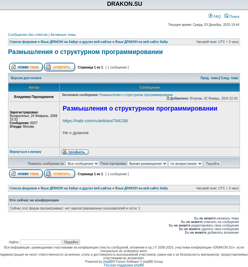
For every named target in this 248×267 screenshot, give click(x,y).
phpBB (108, 261)
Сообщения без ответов (27, 35)
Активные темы (63, 35)
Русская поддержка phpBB (124, 265)
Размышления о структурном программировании (85, 51)
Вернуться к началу (25, 152)
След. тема (229, 78)
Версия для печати (26, 78)
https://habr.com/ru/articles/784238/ (95, 120)
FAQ (215, 16)
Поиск (231, 16)
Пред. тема (209, 78)
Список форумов (23, 42)
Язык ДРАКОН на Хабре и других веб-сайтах (76, 42)
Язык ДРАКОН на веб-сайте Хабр (141, 42)
